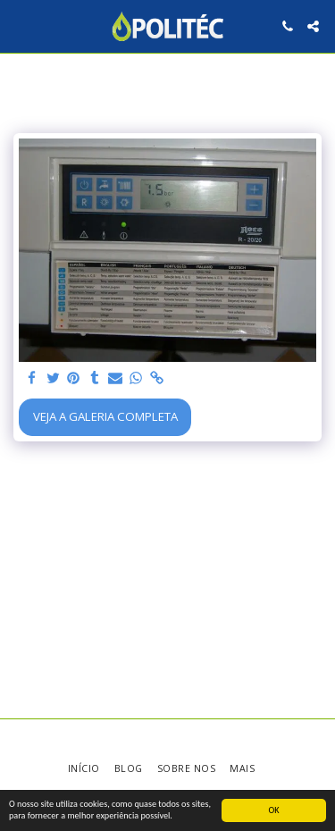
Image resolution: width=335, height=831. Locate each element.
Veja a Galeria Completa (105, 416)
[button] (19, 25)
